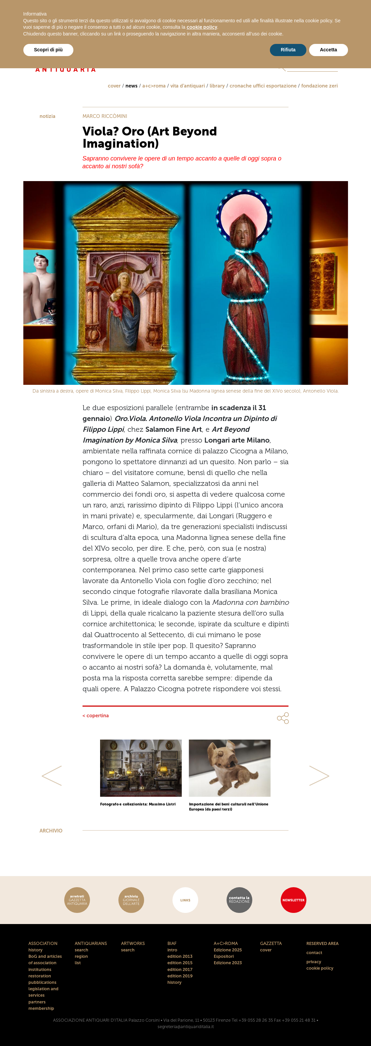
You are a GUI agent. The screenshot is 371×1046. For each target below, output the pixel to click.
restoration (39, 975)
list (78, 962)
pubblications (42, 982)
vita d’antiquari (187, 86)
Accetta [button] (328, 49)
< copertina (96, 716)
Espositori (224, 956)
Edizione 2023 (228, 962)
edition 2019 (180, 975)
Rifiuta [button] (288, 49)
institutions (39, 969)
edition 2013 (179, 956)
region (81, 956)
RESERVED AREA (322, 943)
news (131, 86)
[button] (52, 775)
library (217, 86)
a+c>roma (154, 86)
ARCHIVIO (51, 831)
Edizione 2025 (228, 949)
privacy (313, 961)
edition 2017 (179, 969)
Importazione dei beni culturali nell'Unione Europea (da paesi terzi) (229, 806)
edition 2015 (179, 962)
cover (114, 86)
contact (314, 952)
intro (172, 949)
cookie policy (319, 968)
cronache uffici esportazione (263, 86)
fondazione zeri (319, 86)
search (81, 949)
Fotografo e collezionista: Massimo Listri (138, 804)
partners (37, 1001)
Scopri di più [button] (48, 49)
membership (41, 1008)
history (35, 949)
